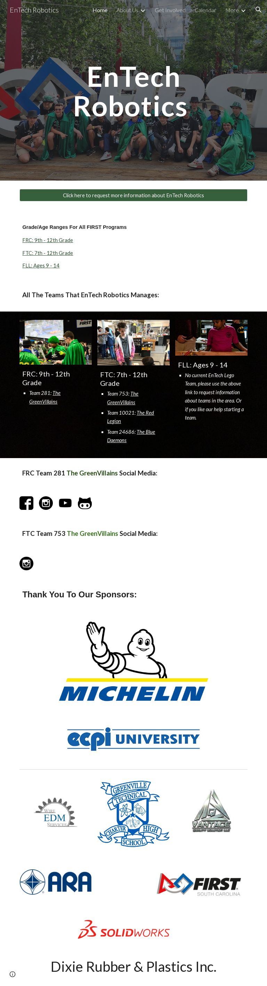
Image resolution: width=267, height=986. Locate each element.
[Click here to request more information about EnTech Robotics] (133, 195)
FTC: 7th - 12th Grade (47, 253)
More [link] (232, 10)
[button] (258, 9)
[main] (133, 90)
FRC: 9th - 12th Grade (47, 240)
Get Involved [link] (170, 10)
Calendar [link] (205, 10)
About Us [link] (127, 10)
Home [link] (99, 10)
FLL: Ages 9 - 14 (40, 265)
